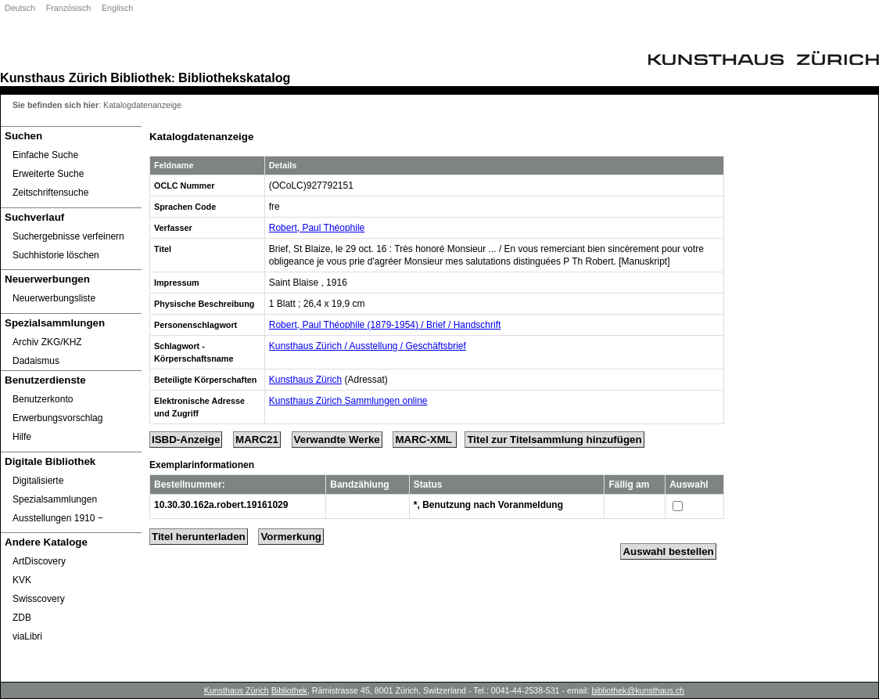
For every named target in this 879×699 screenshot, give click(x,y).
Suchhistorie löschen (56, 255)
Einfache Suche (45, 155)
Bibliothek (140, 77)
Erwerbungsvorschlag (57, 418)
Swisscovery (39, 598)
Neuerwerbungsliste (54, 298)
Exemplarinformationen (201, 464)
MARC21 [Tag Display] (256, 439)
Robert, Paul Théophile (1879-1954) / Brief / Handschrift (385, 324)
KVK (22, 580)
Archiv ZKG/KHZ (47, 342)
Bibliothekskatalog (234, 77)
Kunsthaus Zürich (53, 77)
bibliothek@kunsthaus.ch (637, 690)
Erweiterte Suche (48, 173)
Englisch (117, 8)
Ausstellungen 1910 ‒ (58, 518)
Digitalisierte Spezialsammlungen (55, 490)
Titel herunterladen (199, 536)
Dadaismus (36, 360)
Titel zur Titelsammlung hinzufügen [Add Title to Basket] (554, 439)
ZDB (22, 617)
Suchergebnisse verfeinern (68, 236)
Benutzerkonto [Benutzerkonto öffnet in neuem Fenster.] (43, 399)
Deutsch (20, 8)
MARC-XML (424, 439)
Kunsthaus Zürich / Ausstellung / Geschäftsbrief (367, 345)
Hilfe (22, 436)
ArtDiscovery (39, 561)
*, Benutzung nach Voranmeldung (488, 504)
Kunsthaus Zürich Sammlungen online (348, 400)
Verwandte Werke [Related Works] (337, 439)
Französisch (68, 8)
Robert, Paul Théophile (317, 227)
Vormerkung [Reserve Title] (290, 536)
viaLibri (27, 636)
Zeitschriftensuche (50, 192)
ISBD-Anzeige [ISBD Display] (186, 439)
